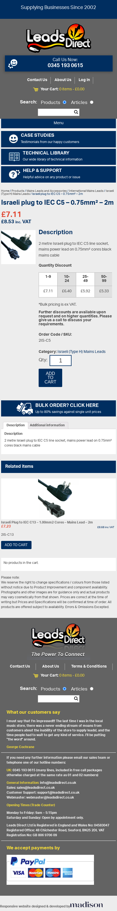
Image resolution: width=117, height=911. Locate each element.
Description (16, 425)
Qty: (43, 360)
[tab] (15, 425)
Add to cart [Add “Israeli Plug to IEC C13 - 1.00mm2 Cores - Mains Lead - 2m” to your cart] (16, 545)
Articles (82, 103)
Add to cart (50, 378)
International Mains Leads (86, 190)
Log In (84, 80)
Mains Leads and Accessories (47, 190)
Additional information (47, 425)
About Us (63, 80)
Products (53, 103)
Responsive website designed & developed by (51, 906)
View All (105, 564)
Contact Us (37, 80)
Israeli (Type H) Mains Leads (81, 352)
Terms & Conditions (89, 666)
